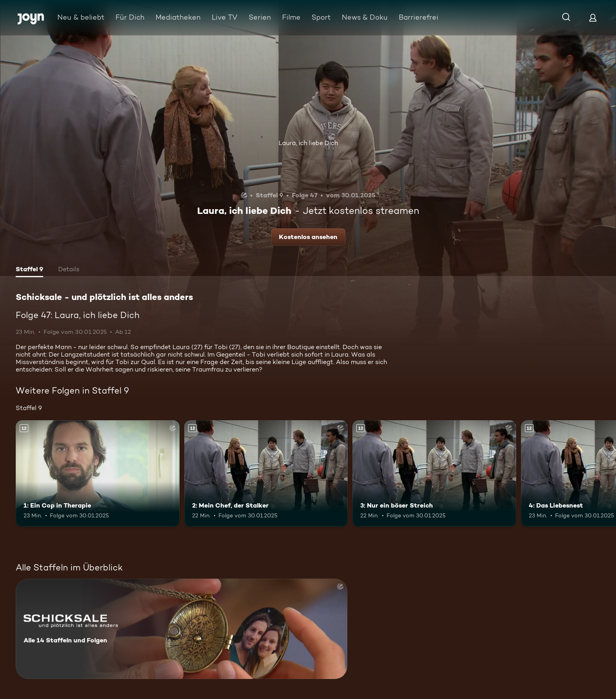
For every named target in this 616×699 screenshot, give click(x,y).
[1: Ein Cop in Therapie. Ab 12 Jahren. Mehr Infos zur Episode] (98, 473)
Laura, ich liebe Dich (308, 143)
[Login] (592, 17)
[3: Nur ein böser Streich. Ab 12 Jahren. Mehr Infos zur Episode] (434, 473)
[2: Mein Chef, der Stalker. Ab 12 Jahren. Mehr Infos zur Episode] (266, 473)
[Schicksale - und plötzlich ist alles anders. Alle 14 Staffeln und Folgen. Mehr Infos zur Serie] (181, 629)
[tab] (29, 270)
